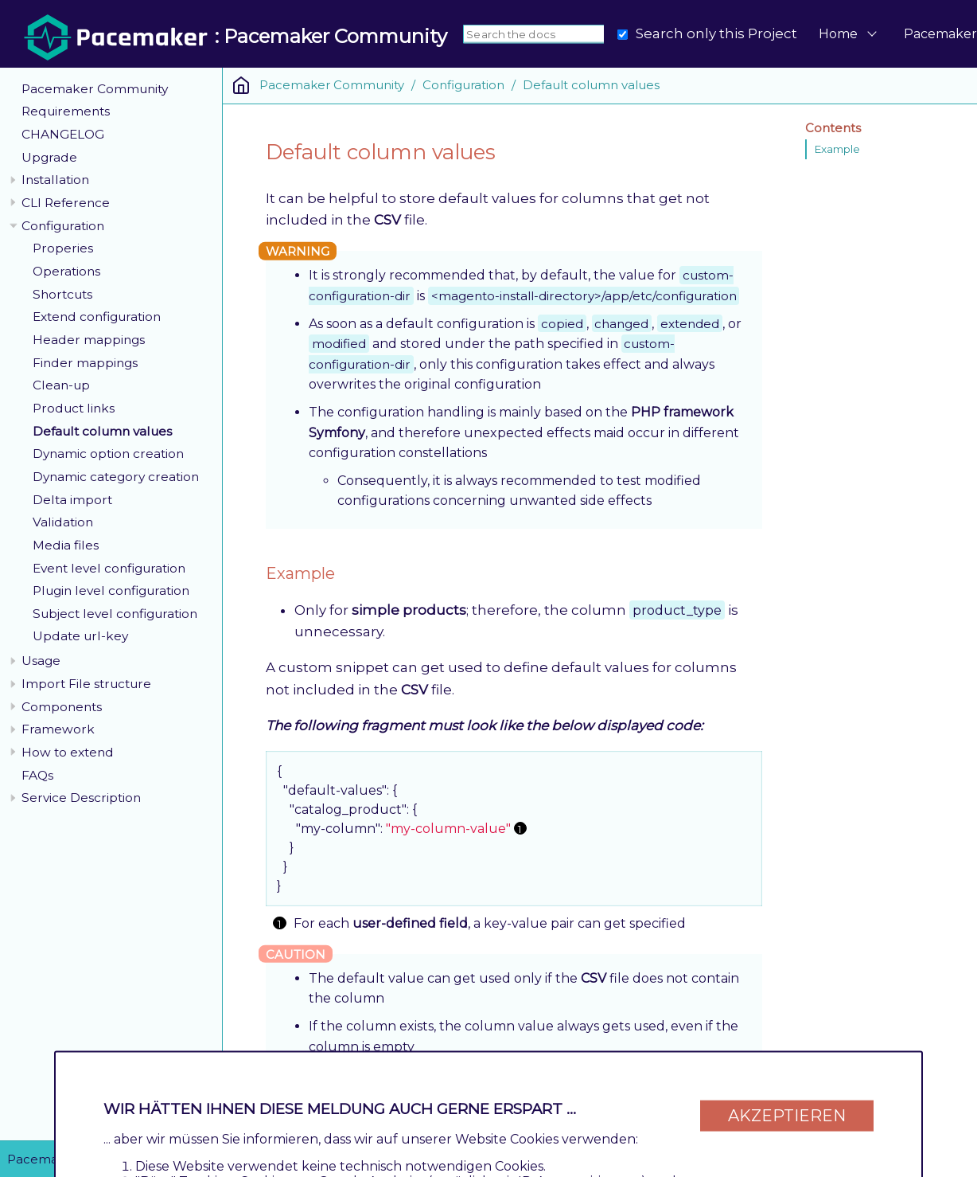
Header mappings (89, 339)
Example (837, 149)
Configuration (62, 225)
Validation (63, 522)
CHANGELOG (62, 134)
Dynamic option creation (108, 453)
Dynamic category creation (116, 476)
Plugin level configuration (111, 590)
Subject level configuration (115, 613)
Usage (40, 660)
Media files (66, 545)
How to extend (67, 752)
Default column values (102, 431)
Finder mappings (85, 362)
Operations (66, 271)
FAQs (37, 775)
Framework (58, 729)
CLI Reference (65, 202)
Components (61, 706)
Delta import (72, 499)
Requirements (65, 111)
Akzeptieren (787, 1114)
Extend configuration (97, 316)
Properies (63, 248)
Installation (55, 179)
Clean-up (61, 385)
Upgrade (49, 157)
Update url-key (80, 635)
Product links (74, 408)
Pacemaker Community (94, 88)
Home (838, 33)
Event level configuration (109, 568)
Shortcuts (62, 294)
